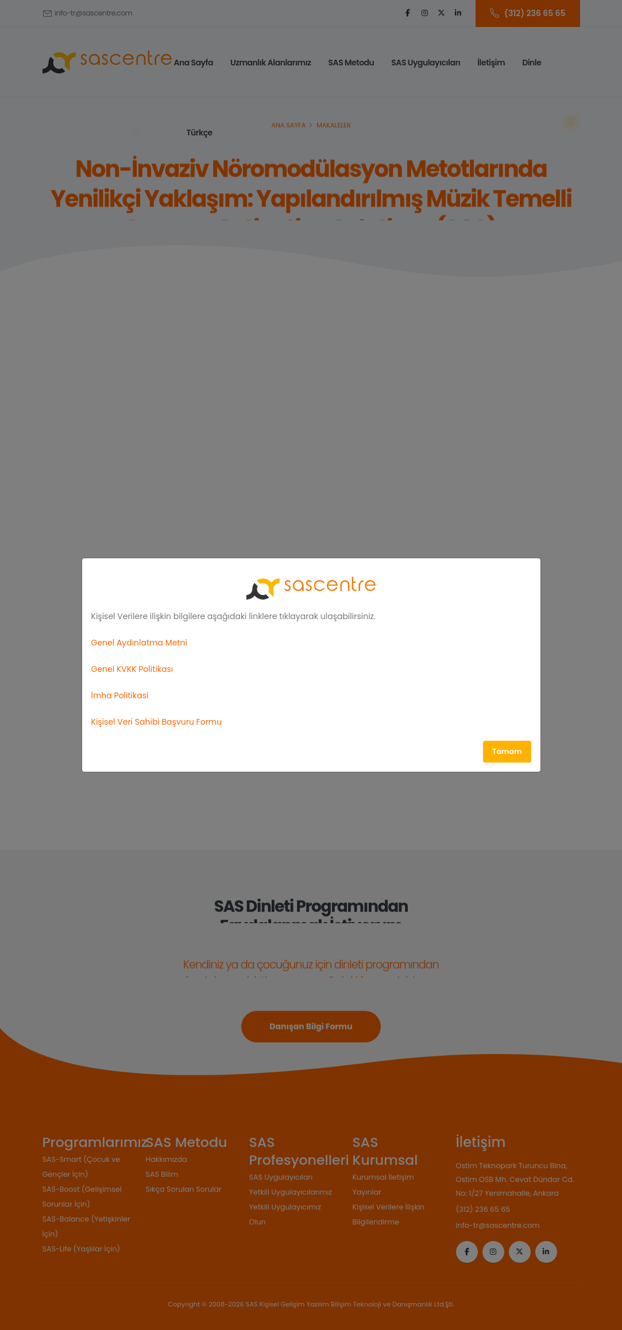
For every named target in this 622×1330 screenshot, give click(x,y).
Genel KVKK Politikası (132, 669)
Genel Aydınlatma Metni (139, 642)
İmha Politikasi (120, 695)
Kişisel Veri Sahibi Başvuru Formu (156, 722)
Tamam (507, 751)
